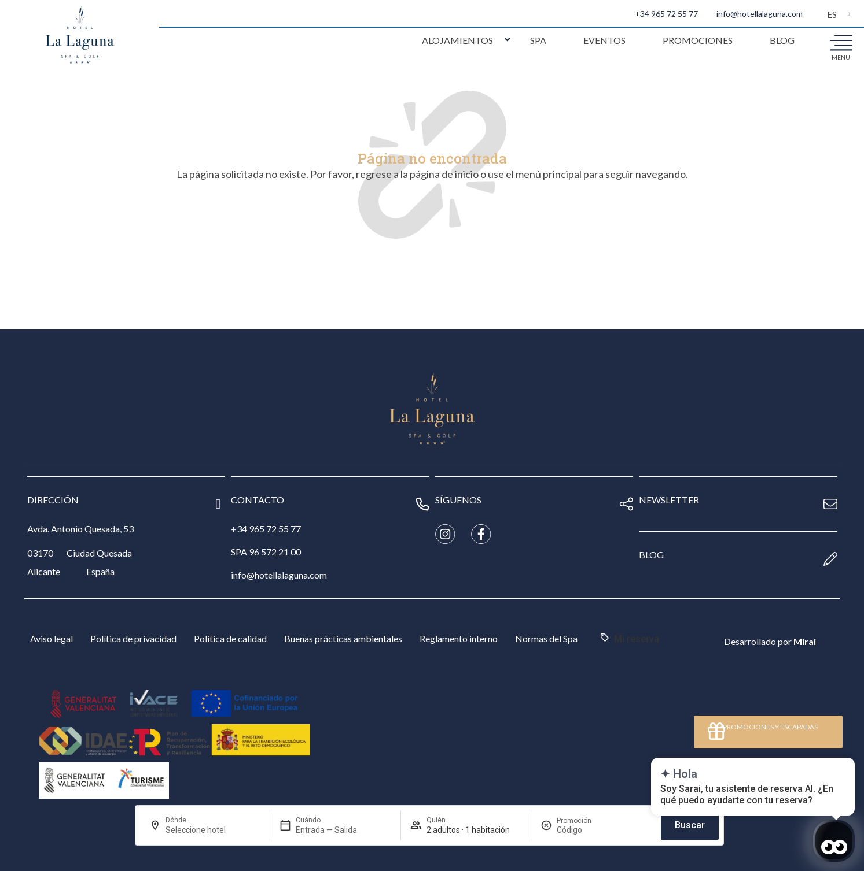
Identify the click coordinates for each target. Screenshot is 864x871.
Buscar (690, 825)
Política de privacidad (133, 638)
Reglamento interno (459, 638)
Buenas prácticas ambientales (343, 638)
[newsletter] (830, 504)
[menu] (840, 42)
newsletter (669, 499)
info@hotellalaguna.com (759, 13)
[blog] (830, 559)
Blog (782, 40)
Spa (538, 40)
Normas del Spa (546, 638)
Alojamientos (457, 40)
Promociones (698, 40)
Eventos (604, 40)
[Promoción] (584, 830)
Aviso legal (51, 638)
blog (651, 554)
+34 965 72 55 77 (666, 13)
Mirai (804, 641)
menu (841, 57)
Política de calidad (230, 638)
